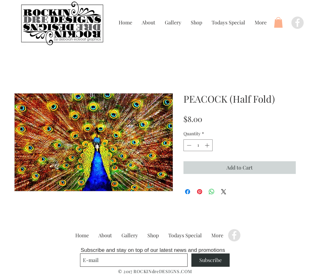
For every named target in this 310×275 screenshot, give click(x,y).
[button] (278, 22)
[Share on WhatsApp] (211, 191)
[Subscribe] (210, 260)
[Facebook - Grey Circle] (297, 22)
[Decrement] (188, 145)
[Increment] (208, 145)
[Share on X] (223, 191)
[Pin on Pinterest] (199, 191)
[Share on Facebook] (187, 191)
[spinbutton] (198, 145)
